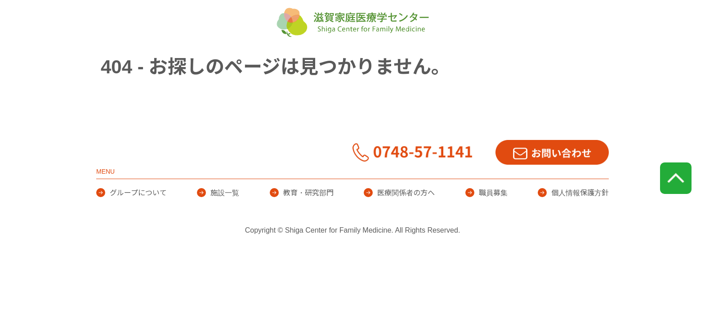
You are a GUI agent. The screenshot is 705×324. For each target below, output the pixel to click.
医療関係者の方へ (503, 58)
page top (676, 204)
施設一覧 (338, 58)
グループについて (259, 58)
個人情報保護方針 (580, 218)
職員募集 (493, 218)
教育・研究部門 (413, 58)
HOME (184, 58)
